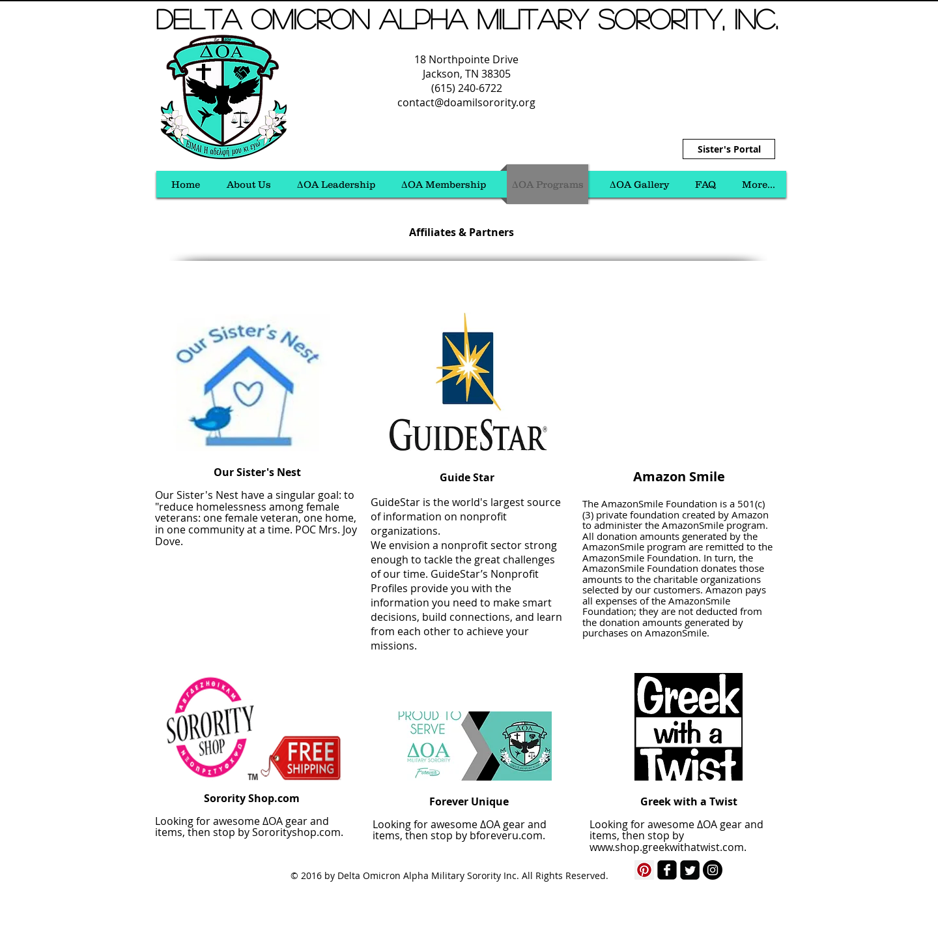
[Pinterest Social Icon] (644, 870)
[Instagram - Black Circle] (712, 870)
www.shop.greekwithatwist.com (667, 847)
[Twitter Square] (690, 870)
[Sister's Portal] (729, 149)
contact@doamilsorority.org (466, 102)
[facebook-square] (667, 870)
